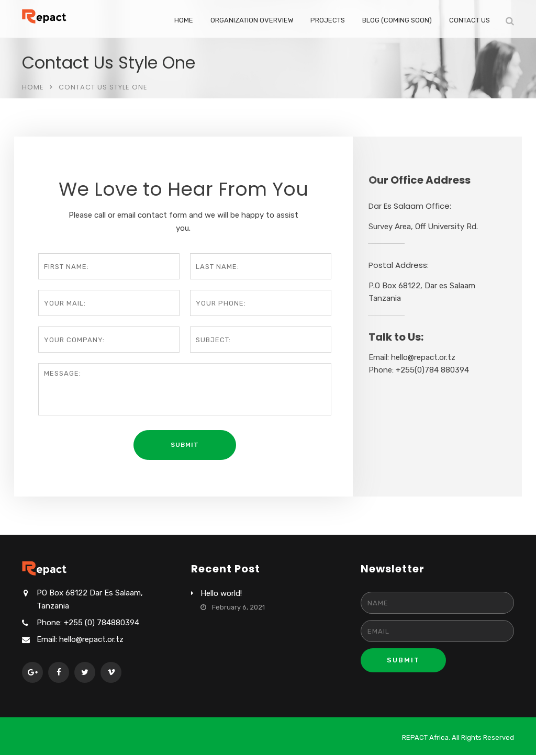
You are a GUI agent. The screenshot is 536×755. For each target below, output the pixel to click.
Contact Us (469, 20)
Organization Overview (251, 20)
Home (183, 20)
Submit (403, 660)
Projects (327, 20)
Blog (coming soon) (397, 20)
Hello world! (221, 593)
